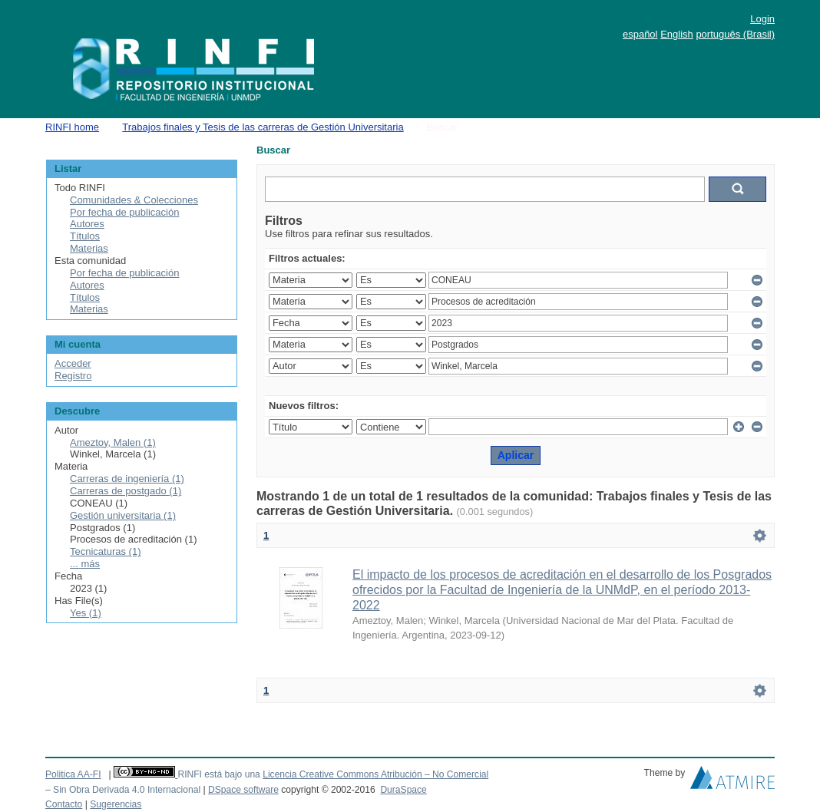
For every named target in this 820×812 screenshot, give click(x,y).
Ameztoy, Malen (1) (113, 442)
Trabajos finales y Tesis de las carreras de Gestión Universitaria (262, 127)
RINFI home (72, 127)
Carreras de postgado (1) (125, 491)
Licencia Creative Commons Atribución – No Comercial (375, 774)
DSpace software (243, 789)
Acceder (73, 363)
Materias (89, 248)
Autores (87, 223)
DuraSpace (403, 789)
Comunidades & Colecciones (134, 200)
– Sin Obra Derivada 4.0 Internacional (122, 789)
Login (762, 19)
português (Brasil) (735, 34)
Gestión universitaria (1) (123, 515)
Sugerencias (115, 804)
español (640, 34)
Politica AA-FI (73, 774)
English (676, 34)
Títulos (85, 236)
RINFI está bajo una (218, 774)
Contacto (63, 804)
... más (85, 563)
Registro (73, 375)
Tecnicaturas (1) (105, 551)
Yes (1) (85, 613)
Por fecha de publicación (124, 212)
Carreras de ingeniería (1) (127, 478)
